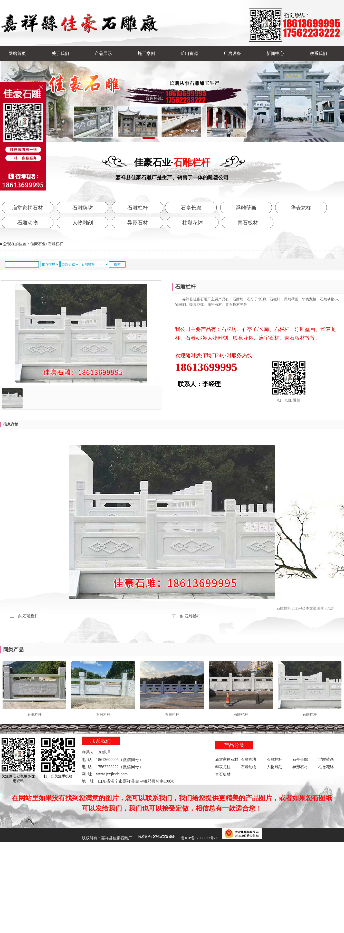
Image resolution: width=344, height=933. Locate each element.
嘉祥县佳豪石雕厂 (116, 838)
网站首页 (17, 53)
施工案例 (146, 53)
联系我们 (318, 53)
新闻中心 (275, 53)
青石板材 (247, 222)
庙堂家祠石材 (27, 208)
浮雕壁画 (246, 208)
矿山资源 (189, 53)
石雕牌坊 (82, 208)
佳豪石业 (38, 244)
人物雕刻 (82, 222)
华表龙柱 (301, 208)
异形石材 (137, 222)
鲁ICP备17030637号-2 (199, 838)
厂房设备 (232, 53)
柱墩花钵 (192, 222)
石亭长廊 (191, 208)
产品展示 (103, 53)
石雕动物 (27, 222)
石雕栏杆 (137, 208)
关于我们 (60, 53)
